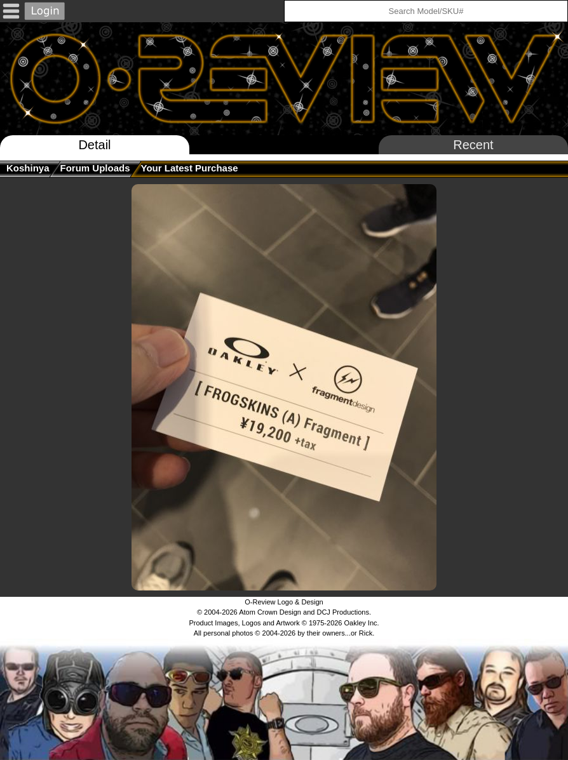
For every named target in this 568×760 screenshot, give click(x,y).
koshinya (28, 168)
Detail (94, 145)
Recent (473, 145)
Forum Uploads (95, 168)
